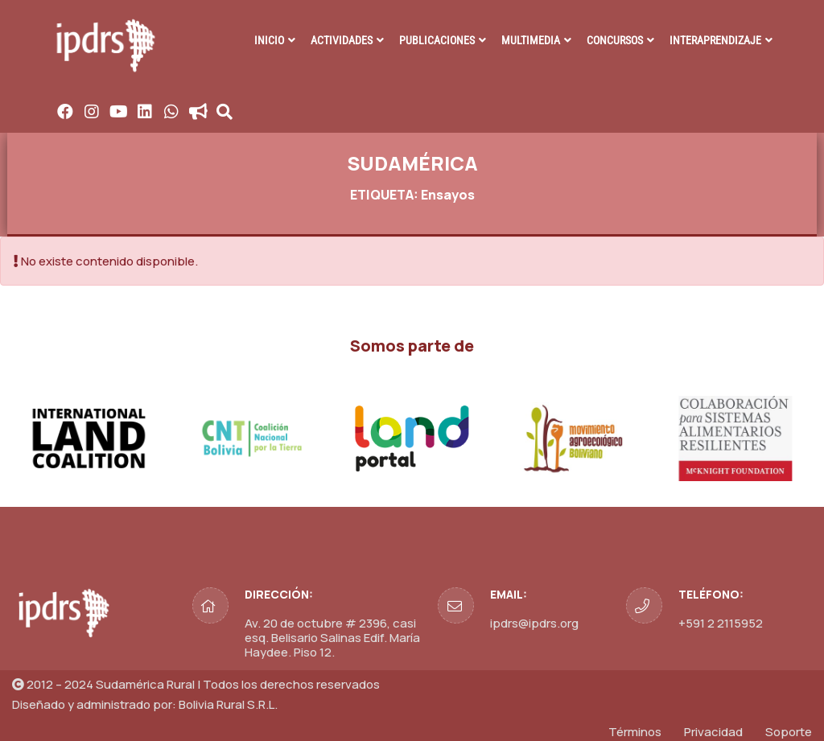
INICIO (269, 40)
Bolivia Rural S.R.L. (228, 704)
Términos (634, 731)
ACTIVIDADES (342, 40)
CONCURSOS (615, 40)
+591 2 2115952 (720, 623)
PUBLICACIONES (437, 40)
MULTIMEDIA (530, 40)
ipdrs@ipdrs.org (534, 623)
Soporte (788, 731)
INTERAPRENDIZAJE (715, 40)
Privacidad (713, 731)
